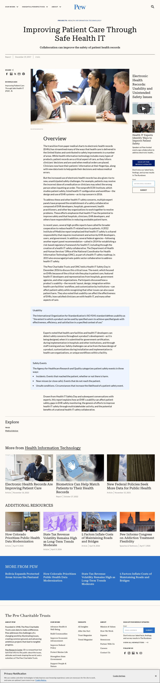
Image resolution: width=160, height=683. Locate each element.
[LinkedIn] (133, 653)
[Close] (156, 677)
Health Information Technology (53, 448)
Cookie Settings (119, 677)
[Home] (27, 615)
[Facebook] (124, 653)
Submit (143, 190)
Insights (82, 622)
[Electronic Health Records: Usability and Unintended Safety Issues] (143, 108)
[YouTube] (140, 653)
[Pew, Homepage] (80, 6)
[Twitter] (137, 653)
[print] (23, 74)
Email (134, 179)
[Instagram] (129, 653)
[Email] (143, 183)
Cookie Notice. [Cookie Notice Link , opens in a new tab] (40, 682)
